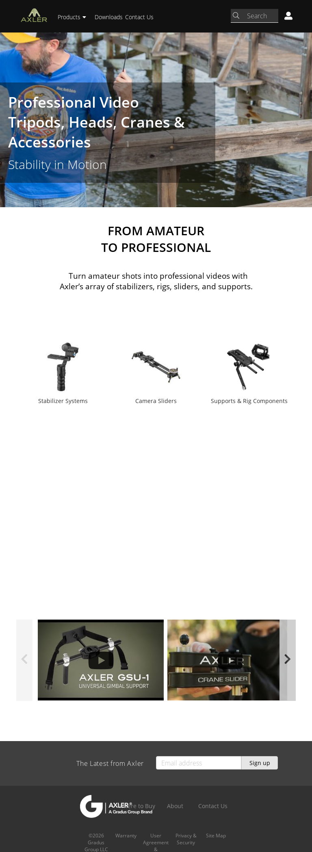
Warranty (125, 835)
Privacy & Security (186, 839)
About (175, 806)
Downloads (109, 17)
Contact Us (139, 17)
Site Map (216, 835)
